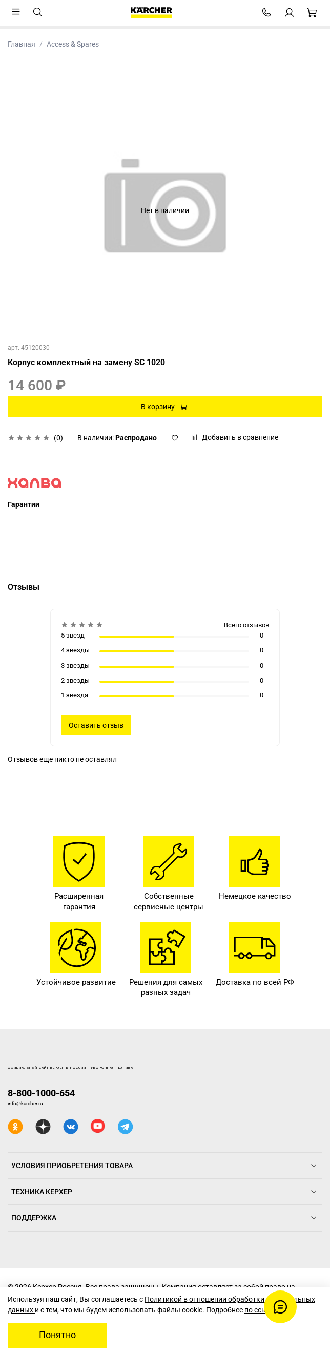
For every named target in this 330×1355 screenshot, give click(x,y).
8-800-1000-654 (41, 1093)
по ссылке (261, 1310)
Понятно (57, 1335)
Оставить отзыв (96, 725)
